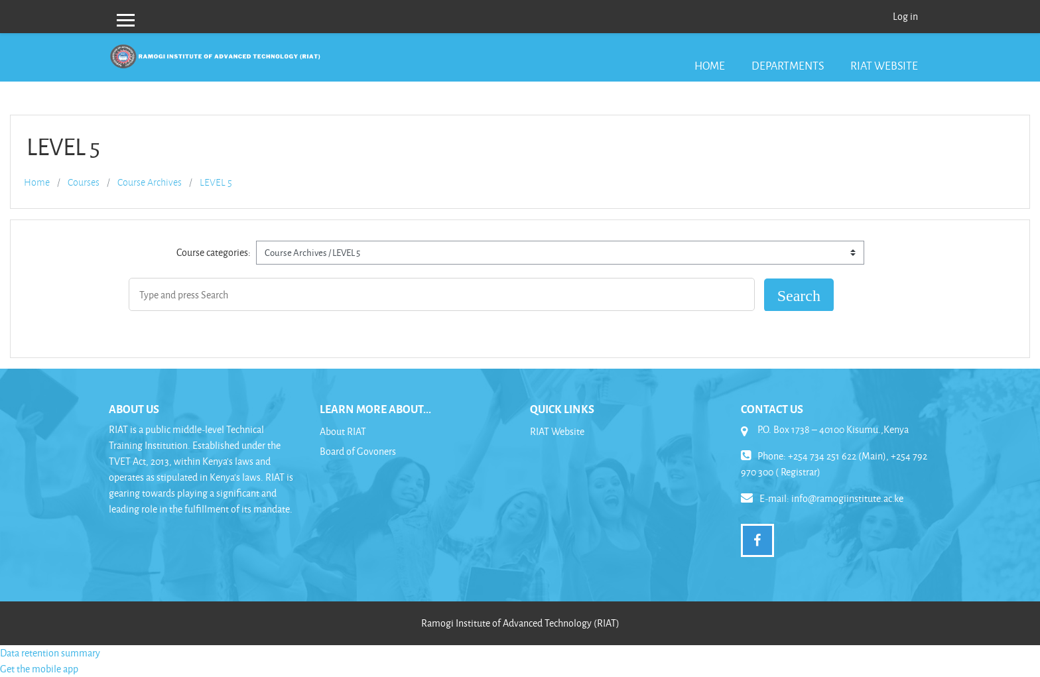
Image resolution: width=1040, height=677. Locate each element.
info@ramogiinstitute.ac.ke (847, 498)
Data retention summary (50, 653)
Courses (83, 182)
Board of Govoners (358, 451)
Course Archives (149, 182)
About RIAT (343, 431)
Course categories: (213, 252)
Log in (905, 16)
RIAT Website (884, 65)
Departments (787, 65)
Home (709, 65)
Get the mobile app (39, 669)
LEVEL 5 (216, 182)
